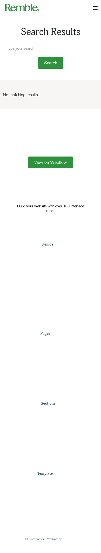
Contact (47, 371)
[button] (95, 7)
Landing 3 (50, 272)
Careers (47, 381)
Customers (50, 352)
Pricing (46, 342)
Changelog (47, 511)
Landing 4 (50, 282)
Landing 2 (50, 263)
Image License (50, 501)
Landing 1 (50, 253)
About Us (49, 361)
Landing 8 (50, 320)
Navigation (50, 412)
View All (47, 390)
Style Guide (48, 492)
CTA (45, 441)
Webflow (69, 539)
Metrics (47, 451)
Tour (41, 482)
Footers (48, 431)
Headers (48, 422)
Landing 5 (50, 291)
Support (44, 521)
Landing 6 (50, 301)
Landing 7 (50, 311)
